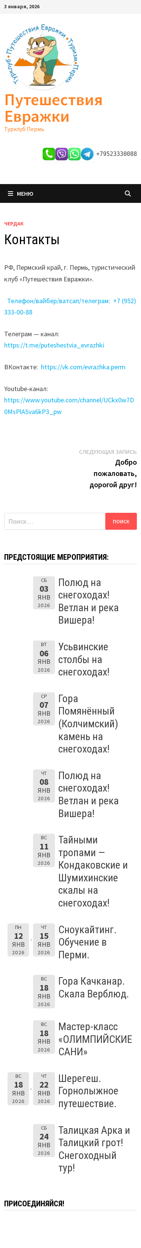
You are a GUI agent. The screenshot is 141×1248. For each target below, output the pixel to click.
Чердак (14, 223)
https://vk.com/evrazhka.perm (83, 367)
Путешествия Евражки (53, 107)
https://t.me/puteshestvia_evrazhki (54, 345)
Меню (20, 193)
